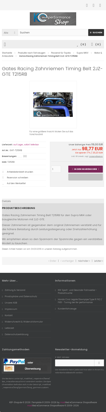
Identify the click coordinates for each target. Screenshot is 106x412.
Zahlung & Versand (13, 290)
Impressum (9, 309)
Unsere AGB (9, 302)
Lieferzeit (8, 328)
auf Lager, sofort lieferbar (26, 144)
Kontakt (7, 315)
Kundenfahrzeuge (65, 308)
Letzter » (98, 261)
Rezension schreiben (17, 177)
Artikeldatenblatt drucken (20, 171)
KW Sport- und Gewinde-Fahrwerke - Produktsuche (76, 291)
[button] (10, 32)
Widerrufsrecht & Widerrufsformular (22, 321)
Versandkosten (96, 156)
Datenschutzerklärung (15, 334)
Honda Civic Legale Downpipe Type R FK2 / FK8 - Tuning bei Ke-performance (78, 301)
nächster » (84, 261)
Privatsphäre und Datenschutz (19, 296)
